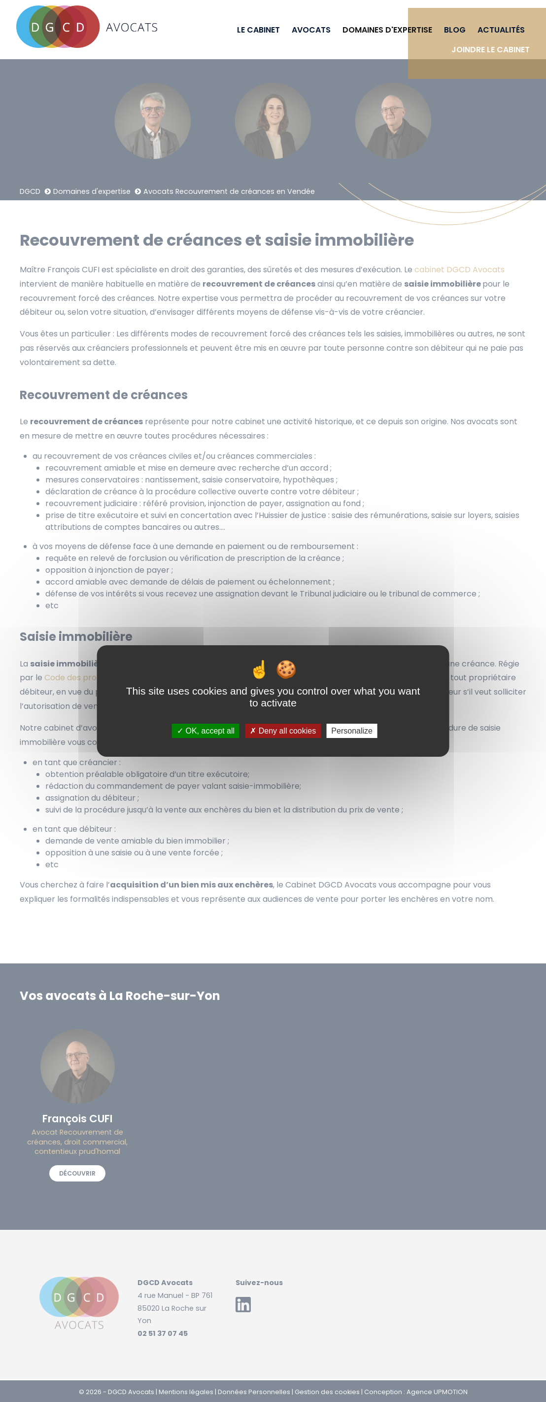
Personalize (352, 731)
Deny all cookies (283, 731)
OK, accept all (206, 731)
